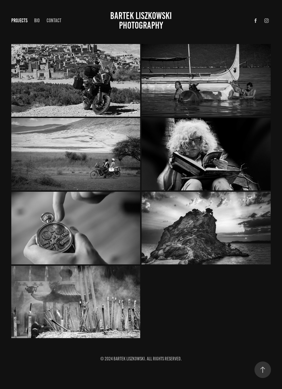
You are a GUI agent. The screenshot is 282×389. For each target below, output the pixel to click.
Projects (19, 20)
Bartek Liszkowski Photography (142, 20)
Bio (37, 20)
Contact (54, 20)
